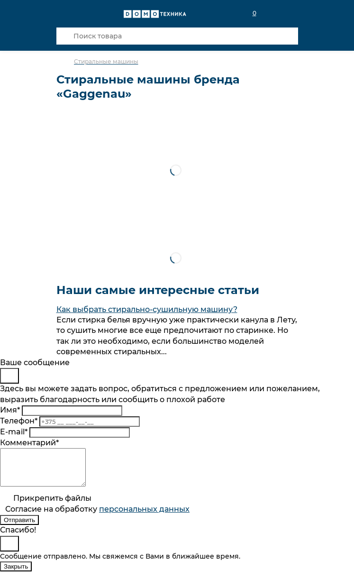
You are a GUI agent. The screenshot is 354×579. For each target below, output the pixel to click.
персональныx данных (144, 516)
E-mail (13, 431)
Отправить (19, 527)
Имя (10, 409)
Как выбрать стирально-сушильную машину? (146, 309)
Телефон (18, 420)
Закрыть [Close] (16, 573)
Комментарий (29, 442)
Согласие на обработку (97, 516)
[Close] (9, 376)
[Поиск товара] (177, 36)
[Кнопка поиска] (64, 36)
